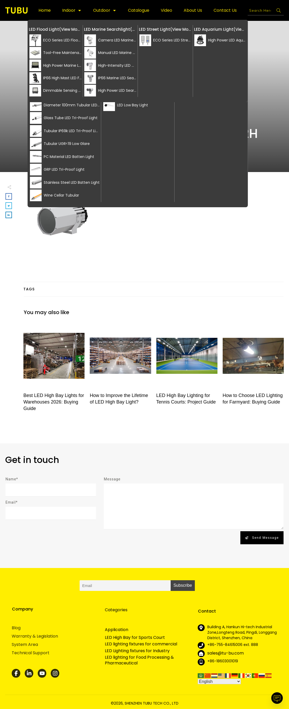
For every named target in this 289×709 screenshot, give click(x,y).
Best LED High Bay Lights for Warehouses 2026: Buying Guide (54, 369)
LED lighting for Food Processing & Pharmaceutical (139, 660)
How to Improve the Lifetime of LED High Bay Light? (120, 369)
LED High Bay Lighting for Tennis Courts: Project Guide (186, 369)
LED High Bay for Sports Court (135, 637)
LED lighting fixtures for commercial (141, 644)
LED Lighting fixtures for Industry (137, 651)
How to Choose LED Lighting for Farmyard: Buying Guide (253, 369)
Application (116, 630)
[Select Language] (219, 681)
